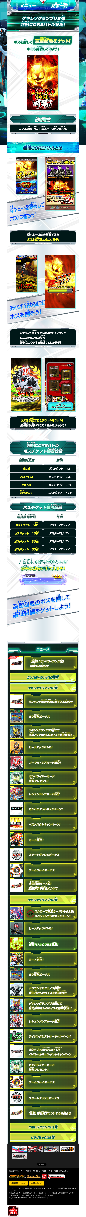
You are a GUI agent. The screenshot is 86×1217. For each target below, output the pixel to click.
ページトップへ (13, 1211)
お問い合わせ (36, 1183)
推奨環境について (18, 1183)
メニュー (25, 5)
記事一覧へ (61, 5)
